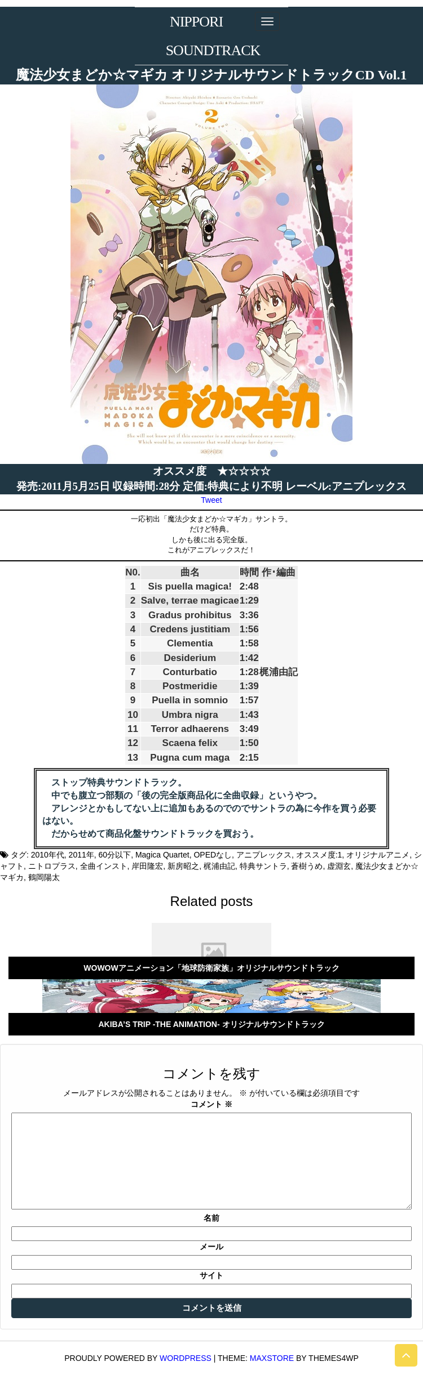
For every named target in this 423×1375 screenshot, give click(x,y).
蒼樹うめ (307, 865)
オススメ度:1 (319, 854)
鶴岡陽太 (44, 877)
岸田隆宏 (147, 865)
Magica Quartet (162, 854)
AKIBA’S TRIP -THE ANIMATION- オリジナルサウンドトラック (211, 1024)
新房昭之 (183, 865)
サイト (211, 1275)
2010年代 (47, 854)
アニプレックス (264, 854)
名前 (211, 1217)
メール (211, 1246)
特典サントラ (263, 865)
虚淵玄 (339, 865)
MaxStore (272, 1358)
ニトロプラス (52, 865)
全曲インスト (103, 865)
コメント (211, 1104)
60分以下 (115, 854)
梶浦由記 (219, 865)
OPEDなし (212, 854)
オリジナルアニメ (377, 854)
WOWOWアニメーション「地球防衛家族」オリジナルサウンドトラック (211, 967)
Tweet (211, 500)
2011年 (81, 854)
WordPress (185, 1358)
